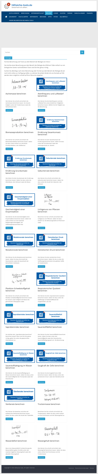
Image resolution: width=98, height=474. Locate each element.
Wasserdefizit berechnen (16, 440)
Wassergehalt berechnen (48, 440)
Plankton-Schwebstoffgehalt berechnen (18, 289)
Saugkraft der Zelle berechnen (51, 365)
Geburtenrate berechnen (48, 170)
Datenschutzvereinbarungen (82, 468)
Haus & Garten (23, 17)
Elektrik (62, 13)
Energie (69, 13)
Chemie (56, 13)
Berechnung (25, 13)
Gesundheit (13, 17)
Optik (50, 17)
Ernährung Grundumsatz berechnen (16, 171)
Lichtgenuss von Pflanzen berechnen (49, 210)
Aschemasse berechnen (16, 93)
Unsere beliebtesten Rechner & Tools (21, 20)
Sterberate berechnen (15, 404)
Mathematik (34, 17)
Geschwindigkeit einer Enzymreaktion (15, 210)
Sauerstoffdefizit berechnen (50, 327)
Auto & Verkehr (14, 13)
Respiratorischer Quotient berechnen (49, 289)
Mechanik (43, 17)
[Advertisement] (49, 35)
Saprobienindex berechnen (17, 327)
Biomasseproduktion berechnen (19, 132)
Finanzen (90, 13)
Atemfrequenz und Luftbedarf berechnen (51, 94)
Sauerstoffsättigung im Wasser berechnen (19, 366)
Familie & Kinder (79, 13)
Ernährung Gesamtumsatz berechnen (49, 133)
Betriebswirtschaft (37, 13)
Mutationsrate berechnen (17, 250)
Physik (56, 17)
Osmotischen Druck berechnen (51, 250)
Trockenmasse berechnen (49, 404)
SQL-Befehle (64, 17)
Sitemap (92, 468)
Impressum (71, 468)
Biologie (48, 13)
